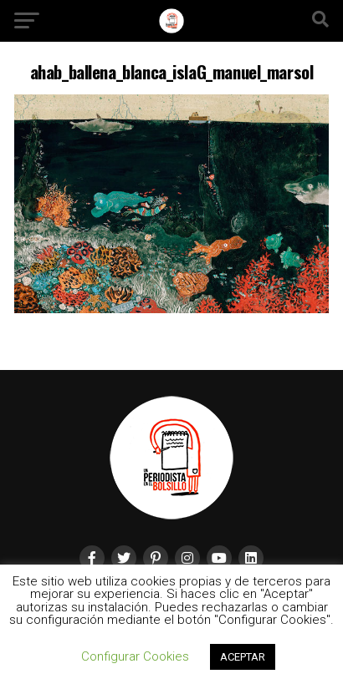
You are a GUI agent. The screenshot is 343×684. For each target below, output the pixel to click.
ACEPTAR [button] (242, 657)
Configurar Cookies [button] (135, 656)
